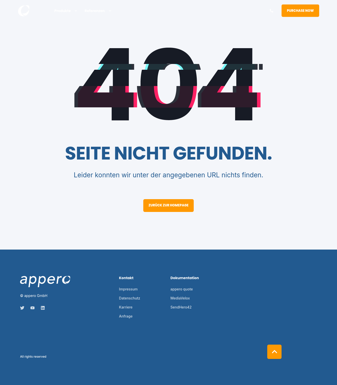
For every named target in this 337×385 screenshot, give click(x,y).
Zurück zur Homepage (168, 205)
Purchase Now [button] (300, 10)
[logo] (45, 281)
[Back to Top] (274, 352)
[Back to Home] (23, 10)
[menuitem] (75, 10)
